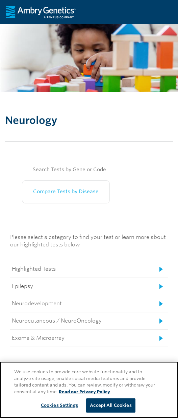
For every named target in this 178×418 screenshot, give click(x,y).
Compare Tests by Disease (66, 192)
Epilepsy (22, 286)
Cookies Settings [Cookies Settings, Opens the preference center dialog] (59, 405)
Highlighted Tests (34, 269)
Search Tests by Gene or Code (69, 170)
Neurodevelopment (37, 303)
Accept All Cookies (110, 405)
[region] (89, 390)
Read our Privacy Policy (84, 391)
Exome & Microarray (38, 338)
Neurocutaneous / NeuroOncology (57, 320)
